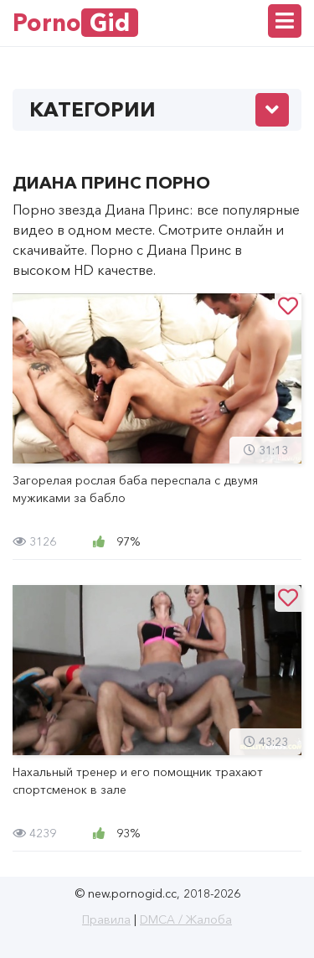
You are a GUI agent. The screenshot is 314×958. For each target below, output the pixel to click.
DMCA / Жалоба (186, 919)
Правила (106, 919)
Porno (75, 22)
